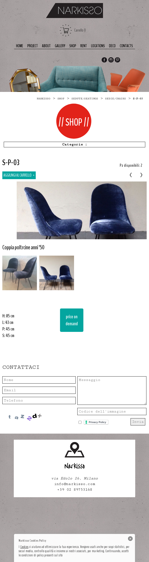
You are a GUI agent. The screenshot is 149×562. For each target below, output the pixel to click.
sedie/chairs (115, 98)
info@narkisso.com (74, 484)
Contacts (126, 46)
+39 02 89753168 (74, 489)
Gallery (60, 46)
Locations (98, 46)
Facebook (104, 60)
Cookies (24, 546)
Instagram (111, 60)
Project (32, 46)
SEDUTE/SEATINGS (84, 98)
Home (19, 46)
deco (112, 46)
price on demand (72, 320)
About (46, 46)
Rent (83, 46)
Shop (72, 46)
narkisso (43, 98)
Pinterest (118, 60)
